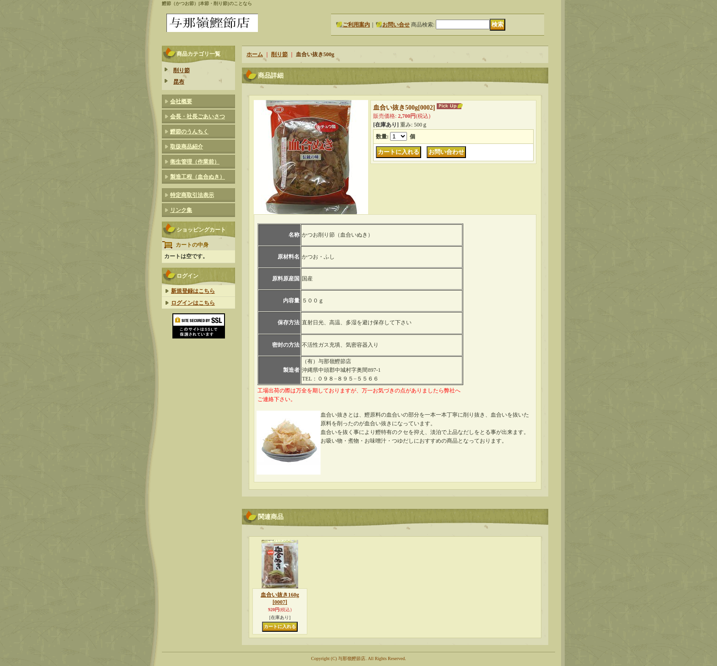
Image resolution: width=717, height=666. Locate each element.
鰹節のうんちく (189, 131)
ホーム (254, 54)
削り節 (181, 70)
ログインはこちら (193, 303)
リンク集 (181, 210)
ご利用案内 (356, 24)
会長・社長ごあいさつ (197, 116)
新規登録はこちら (193, 291)
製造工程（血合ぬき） (197, 177)
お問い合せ (396, 24)
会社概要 (181, 101)
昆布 (178, 82)
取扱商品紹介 (186, 146)
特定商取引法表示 (192, 195)
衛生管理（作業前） (194, 162)
